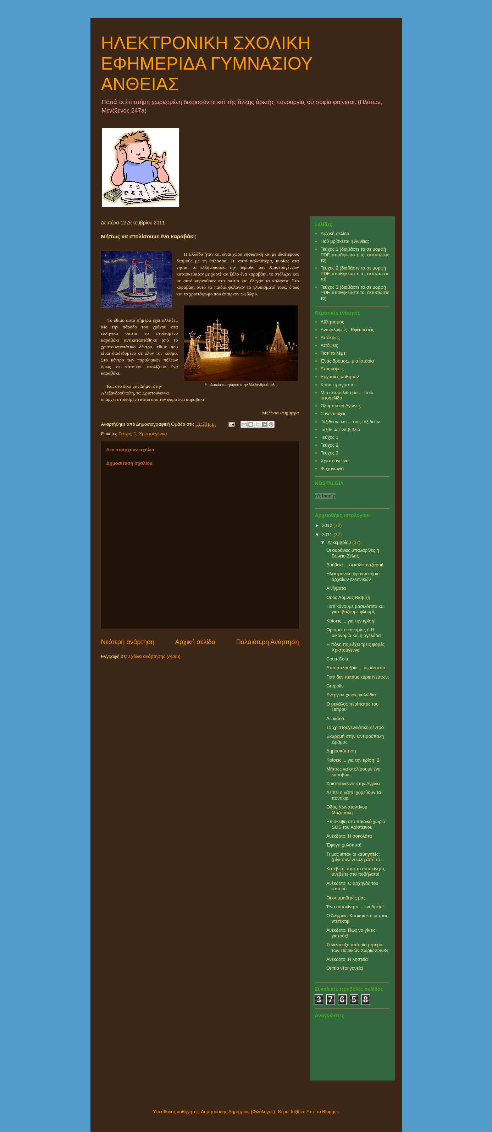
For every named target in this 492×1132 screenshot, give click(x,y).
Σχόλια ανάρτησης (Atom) (154, 656)
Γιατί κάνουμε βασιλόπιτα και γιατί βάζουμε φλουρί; (355, 609)
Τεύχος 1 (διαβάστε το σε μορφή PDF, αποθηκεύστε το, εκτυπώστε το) (355, 254)
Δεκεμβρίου (339, 542)
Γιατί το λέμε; (334, 353)
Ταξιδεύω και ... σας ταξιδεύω (350, 421)
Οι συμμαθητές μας (346, 897)
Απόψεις (329, 345)
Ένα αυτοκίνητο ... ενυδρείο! (355, 906)
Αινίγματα (336, 588)
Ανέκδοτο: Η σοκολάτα (349, 836)
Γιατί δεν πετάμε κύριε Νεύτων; (357, 677)
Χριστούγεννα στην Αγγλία (353, 783)
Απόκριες (330, 337)
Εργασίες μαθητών (340, 376)
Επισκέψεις (332, 368)
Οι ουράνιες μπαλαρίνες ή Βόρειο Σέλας (352, 553)
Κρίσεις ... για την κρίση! (351, 621)
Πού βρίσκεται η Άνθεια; (345, 241)
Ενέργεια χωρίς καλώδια (351, 694)
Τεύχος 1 (127, 433)
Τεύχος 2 (329, 445)
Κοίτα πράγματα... (339, 384)
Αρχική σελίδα (195, 642)
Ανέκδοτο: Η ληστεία (347, 959)
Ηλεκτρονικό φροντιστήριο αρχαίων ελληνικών (353, 576)
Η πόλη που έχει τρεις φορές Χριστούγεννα (355, 647)
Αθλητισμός (332, 322)
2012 (328, 525)
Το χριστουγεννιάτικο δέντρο (355, 727)
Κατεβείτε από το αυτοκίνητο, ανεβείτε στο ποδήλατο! (356, 871)
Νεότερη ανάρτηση (128, 642)
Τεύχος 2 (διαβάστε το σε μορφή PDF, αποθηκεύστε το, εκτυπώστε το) (355, 273)
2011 (328, 534)
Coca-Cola (337, 659)
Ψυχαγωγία (332, 468)
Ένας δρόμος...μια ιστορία (347, 361)
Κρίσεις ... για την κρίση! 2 (352, 760)
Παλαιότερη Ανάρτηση (267, 642)
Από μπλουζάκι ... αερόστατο (355, 667)
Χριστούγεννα (153, 433)
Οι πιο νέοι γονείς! (344, 968)
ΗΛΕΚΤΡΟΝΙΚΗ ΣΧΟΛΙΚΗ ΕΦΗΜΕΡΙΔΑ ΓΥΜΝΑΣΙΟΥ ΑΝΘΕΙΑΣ (207, 63)
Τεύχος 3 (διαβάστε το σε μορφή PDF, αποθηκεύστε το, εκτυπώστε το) (355, 292)
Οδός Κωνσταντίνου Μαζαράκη (346, 809)
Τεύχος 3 (329, 453)
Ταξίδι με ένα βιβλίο (340, 429)
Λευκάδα (335, 718)
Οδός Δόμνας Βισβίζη (348, 597)
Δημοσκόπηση (341, 750)
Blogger (330, 1111)
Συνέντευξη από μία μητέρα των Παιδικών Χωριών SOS (357, 947)
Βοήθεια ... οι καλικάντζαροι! (354, 564)
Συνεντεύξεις (334, 413)
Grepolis (334, 686)
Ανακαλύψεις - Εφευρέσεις (348, 329)
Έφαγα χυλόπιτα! (343, 845)
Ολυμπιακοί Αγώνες (341, 405)
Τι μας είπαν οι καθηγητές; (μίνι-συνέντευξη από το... (355, 856)
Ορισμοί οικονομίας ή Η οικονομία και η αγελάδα (353, 632)
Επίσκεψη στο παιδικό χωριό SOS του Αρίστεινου (355, 824)
